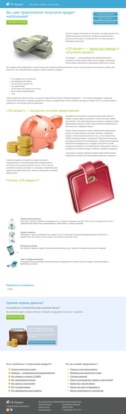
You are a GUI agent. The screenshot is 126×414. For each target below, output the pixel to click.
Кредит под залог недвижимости (85, 387)
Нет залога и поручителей (23, 384)
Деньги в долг (44, 407)
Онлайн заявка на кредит (44, 4)
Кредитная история (105, 14)
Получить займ (15, 317)
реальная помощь (102, 48)
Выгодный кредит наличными (50, 402)
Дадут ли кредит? (105, 18)
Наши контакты (45, 410)
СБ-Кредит (68, 410)
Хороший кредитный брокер (17, 406)
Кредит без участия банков (82, 384)
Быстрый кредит (45, 404)
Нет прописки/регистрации (23, 380)
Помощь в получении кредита (83, 369)
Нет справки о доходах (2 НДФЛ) (26, 376)
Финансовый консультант (105, 22)
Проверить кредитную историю (42, 342)
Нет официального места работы (26, 391)
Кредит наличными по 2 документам (86, 391)
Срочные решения (78, 376)
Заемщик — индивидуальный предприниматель (33, 373)
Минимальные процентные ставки (85, 373)
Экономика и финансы (71, 404)
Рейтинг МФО (67, 407)
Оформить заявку (17, 22)
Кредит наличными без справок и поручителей (91, 380)
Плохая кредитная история (23, 369)
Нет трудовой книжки (20, 387)
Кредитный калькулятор (71, 402)
